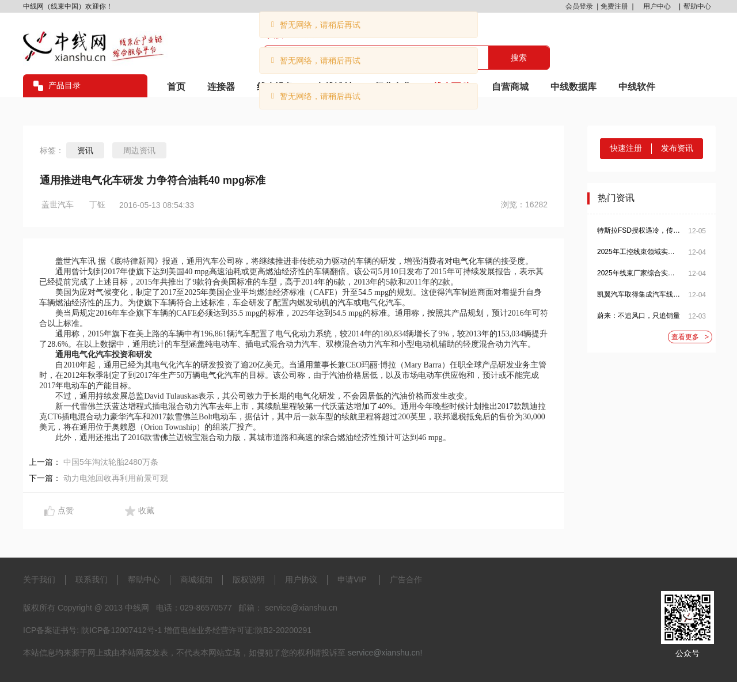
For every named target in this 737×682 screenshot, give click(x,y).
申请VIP (352, 579)
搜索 (519, 57)
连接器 (221, 87)
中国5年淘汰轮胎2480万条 (110, 462)
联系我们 (91, 579)
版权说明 (249, 579)
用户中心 (657, 6)
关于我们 (39, 579)
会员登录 (579, 6)
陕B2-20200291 (283, 630)
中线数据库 (573, 87)
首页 (176, 87)
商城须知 (196, 579)
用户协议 (301, 579)
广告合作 (406, 579)
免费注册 (614, 6)
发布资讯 (677, 148)
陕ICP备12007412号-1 (121, 630)
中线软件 (636, 87)
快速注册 (626, 148)
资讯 (85, 150)
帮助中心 (697, 6)
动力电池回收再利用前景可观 (115, 478)
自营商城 (510, 87)
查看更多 (690, 337)
